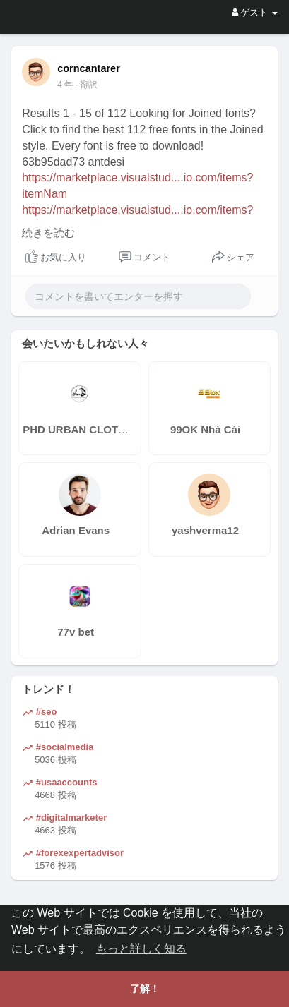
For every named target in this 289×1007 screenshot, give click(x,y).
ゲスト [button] (255, 12)
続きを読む (48, 233)
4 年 (65, 85)
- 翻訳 (87, 85)
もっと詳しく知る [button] (141, 949)
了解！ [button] (145, 988)
